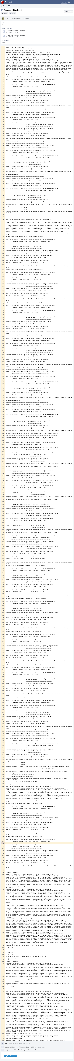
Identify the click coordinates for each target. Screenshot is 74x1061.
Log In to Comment (10, 1056)
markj (13, 18)
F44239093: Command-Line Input (15, 35)
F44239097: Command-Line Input (15, 31)
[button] (72, 2)
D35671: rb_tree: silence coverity (27, 1050)
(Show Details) (30, 1047)
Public (13, 13)
